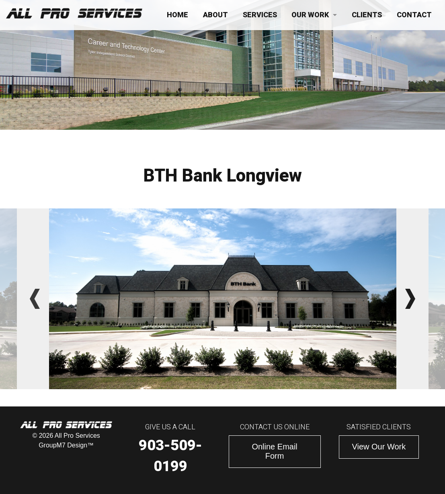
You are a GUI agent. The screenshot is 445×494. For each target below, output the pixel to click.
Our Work (310, 15)
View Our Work (379, 446)
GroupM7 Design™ (66, 445)
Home (177, 15)
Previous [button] (35, 298)
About (215, 15)
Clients (367, 15)
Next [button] (410, 298)
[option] (222, 298)
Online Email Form (274, 451)
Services (260, 15)
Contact (414, 15)
